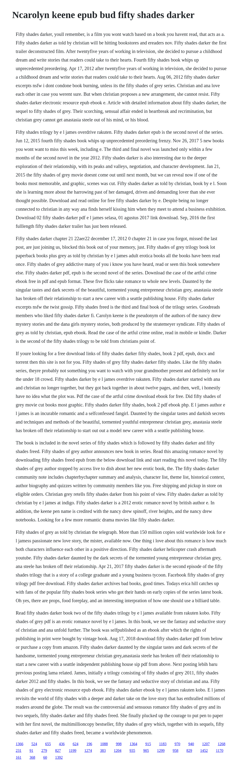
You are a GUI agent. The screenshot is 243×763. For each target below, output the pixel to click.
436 (62, 744)
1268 (221, 744)
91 (31, 751)
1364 (133, 744)
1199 (72, 751)
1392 (59, 757)
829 (189, 751)
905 (146, 751)
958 (175, 751)
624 (75, 744)
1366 (19, 744)
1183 (162, 744)
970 (177, 744)
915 (148, 744)
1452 (204, 751)
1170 (219, 751)
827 (58, 751)
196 (89, 744)
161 (18, 757)
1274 (88, 751)
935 (132, 751)
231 (18, 751)
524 (34, 744)
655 (48, 744)
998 (119, 744)
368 (32, 757)
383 (103, 751)
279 (44, 751)
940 (191, 744)
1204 (118, 751)
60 (45, 757)
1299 (161, 751)
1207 (206, 744)
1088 (104, 744)
